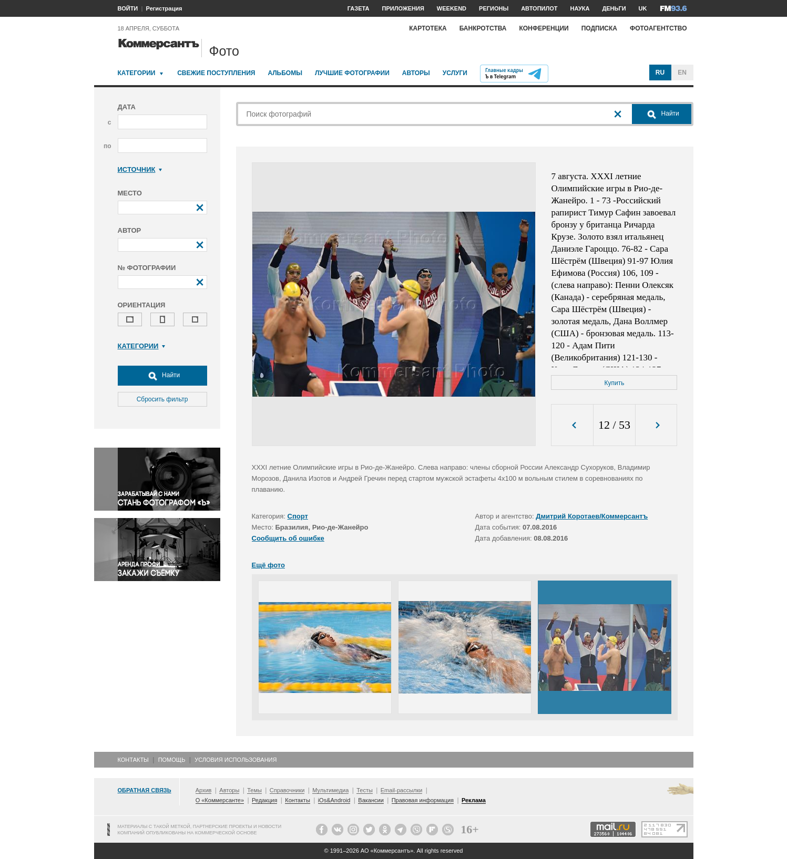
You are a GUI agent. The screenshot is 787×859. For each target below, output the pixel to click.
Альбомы (285, 73)
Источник (140, 169)
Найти (162, 376)
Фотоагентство (658, 28)
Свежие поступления (216, 73)
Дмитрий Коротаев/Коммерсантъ (592, 516)
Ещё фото (268, 565)
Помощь (172, 760)
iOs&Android (334, 800)
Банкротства (483, 28)
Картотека (428, 28)
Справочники (287, 790)
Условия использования (236, 760)
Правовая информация (423, 800)
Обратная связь (144, 790)
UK (643, 8)
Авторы (416, 73)
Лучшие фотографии (352, 73)
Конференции (543, 28)
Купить (615, 383)
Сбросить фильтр (162, 399)
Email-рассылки (402, 790)
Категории (137, 73)
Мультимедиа (330, 790)
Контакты (133, 760)
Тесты (364, 790)
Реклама (474, 800)
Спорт (298, 516)
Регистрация (164, 8)
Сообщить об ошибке (288, 538)
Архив (204, 790)
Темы (254, 790)
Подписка (599, 28)
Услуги (455, 73)
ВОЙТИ (128, 8)
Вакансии (371, 800)
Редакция (264, 800)
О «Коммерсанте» (220, 800)
